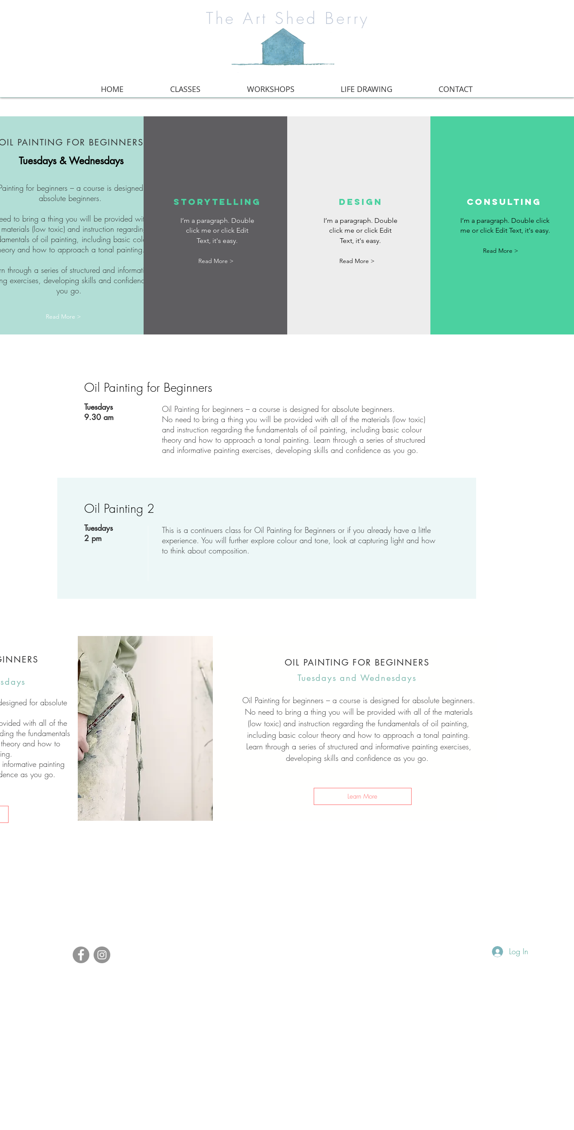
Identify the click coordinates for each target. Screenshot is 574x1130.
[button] (216, 261)
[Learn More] (363, 796)
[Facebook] (81, 955)
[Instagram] (102, 955)
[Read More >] (63, 316)
